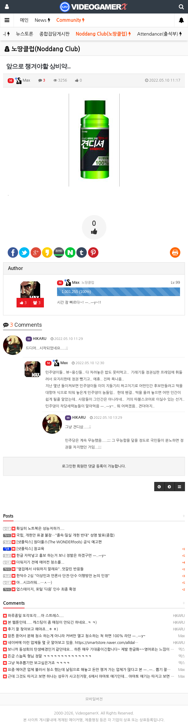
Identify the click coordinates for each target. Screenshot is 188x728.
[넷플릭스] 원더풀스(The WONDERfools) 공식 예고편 (57, 542)
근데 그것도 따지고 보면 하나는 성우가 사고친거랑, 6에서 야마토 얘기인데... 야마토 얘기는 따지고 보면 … (88, 676)
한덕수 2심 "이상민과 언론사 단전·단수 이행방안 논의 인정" (60, 576)
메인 (24, 20)
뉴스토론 (24, 34)
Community (70, 20)
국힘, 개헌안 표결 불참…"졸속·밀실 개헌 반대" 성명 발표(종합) (63, 535)
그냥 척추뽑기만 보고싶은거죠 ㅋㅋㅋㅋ (36, 663)
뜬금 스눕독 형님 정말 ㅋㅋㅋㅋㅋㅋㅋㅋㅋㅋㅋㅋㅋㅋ (47, 656)
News (42, 20)
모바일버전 (93, 699)
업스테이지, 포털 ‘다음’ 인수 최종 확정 (44, 589)
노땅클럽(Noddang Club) (42, 49)
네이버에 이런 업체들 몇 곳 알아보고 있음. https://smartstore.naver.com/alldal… (70, 643)
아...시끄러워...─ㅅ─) (32, 582)
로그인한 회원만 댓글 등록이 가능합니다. (94, 466)
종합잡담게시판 (54, 34)
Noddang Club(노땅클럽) (103, 34)
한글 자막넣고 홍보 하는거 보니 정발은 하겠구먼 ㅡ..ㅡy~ (59, 555)
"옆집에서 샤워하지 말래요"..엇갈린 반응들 (48, 569)
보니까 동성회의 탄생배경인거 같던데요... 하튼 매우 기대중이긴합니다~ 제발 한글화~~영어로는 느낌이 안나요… (93, 649)
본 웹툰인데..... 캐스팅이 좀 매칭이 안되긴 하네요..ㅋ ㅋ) (50, 622)
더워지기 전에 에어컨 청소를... (38, 562)
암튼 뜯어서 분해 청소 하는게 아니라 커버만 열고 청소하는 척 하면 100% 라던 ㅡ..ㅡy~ (74, 636)
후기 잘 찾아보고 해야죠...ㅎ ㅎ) (30, 629)
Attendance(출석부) (159, 34)
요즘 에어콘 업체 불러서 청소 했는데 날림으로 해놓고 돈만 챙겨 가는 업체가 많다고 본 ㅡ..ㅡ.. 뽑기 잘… (87, 670)
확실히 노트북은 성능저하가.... (38, 528)
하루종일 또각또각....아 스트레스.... (33, 616)
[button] (159, 486)
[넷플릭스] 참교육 (28, 549)
